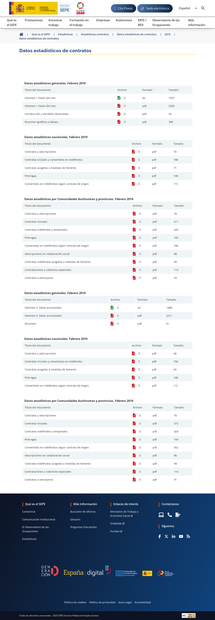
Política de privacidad (102, 602)
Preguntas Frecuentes (83, 527)
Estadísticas (29, 539)
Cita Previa (125, 8)
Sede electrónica (157, 8)
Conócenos (28, 511)
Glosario (75, 519)
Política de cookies (75, 602)
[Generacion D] (107, 570)
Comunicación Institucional (38, 519)
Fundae (114, 531)
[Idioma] (187, 8)
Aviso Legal (125, 602)
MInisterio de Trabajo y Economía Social (124, 513)
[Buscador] (203, 8)
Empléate (116, 523)
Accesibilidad (143, 602)
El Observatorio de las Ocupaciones (35, 529)
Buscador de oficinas (83, 511)
